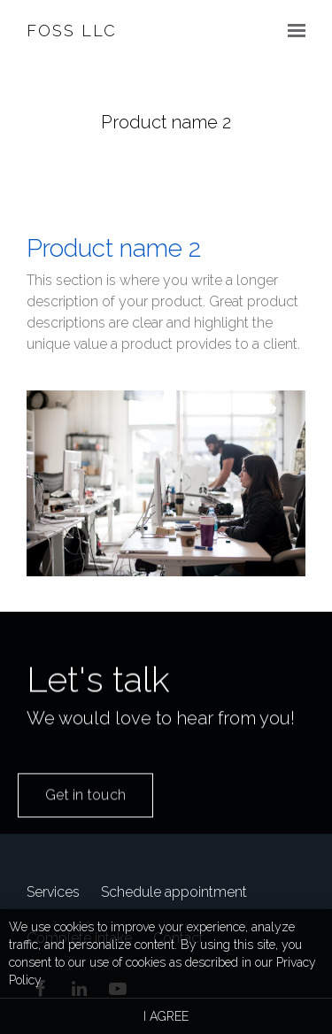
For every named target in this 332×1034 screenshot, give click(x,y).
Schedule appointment (174, 892)
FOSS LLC (72, 30)
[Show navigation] (292, 31)
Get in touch (85, 809)
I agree (166, 1016)
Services (53, 892)
